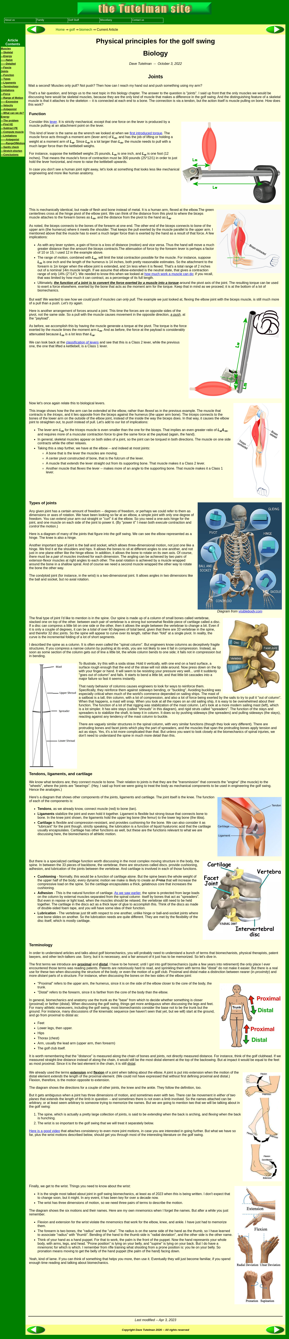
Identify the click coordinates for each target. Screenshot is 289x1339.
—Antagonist (9, 109)
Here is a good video (44, 1131)
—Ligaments (8, 82)
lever (53, 122)
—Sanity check (10, 147)
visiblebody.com (250, 611)
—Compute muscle (12, 131)
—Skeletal (7, 52)
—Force (5, 94)
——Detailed (8, 63)
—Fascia (6, 67)
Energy (5, 116)
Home (60, 29)
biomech (85, 29)
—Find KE (7, 124)
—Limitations (9, 135)
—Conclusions (10, 154)
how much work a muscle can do (168, 274)
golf (72, 29)
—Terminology (9, 86)
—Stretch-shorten (11, 150)
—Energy (6, 56)
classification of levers (82, 342)
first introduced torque (146, 133)
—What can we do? (12, 113)
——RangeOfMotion (13, 143)
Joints (4, 71)
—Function (7, 75)
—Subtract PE (9, 128)
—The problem (10, 120)
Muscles (6, 48)
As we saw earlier (127, 893)
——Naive (7, 60)
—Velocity (7, 105)
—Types (6, 78)
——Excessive (9, 101)
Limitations (7, 90)
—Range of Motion (12, 97)
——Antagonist (10, 139)
